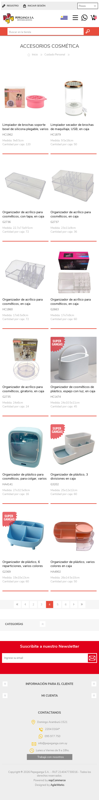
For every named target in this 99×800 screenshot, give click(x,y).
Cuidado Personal (54, 54)
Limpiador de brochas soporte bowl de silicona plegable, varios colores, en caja (25, 129)
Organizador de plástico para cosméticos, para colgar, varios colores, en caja (24, 479)
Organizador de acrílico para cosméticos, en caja (71, 214)
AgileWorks (57, 785)
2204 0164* (52, 729)
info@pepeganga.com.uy (52, 743)
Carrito (93, 17)
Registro (13, 5)
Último (81, 604)
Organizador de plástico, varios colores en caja (73, 564)
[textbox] (45, 32)
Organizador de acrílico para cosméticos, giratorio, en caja (23, 389)
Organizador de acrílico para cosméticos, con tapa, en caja (23, 214)
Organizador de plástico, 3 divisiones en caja (69, 477)
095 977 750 (84, 17)
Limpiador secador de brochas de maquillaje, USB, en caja (72, 127)
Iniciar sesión (36, 5)
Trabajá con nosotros (50, 757)
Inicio (35, 54)
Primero (17, 604)
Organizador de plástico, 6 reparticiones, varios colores (22, 564)
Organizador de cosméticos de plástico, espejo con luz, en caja (73, 389)
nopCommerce (57, 780)
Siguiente (73, 604)
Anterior (25, 604)
